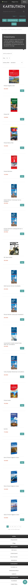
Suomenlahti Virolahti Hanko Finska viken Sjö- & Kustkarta (13, 343)
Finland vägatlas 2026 (9, 85)
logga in (15, 16)
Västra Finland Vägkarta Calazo (11, 514)
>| (20, 526)
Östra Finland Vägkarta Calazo (11, 486)
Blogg (14, 543)
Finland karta (19, 29)
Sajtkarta (14, 574)
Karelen (6, 429)
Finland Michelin (8, 171)
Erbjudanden (14, 539)
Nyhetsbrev (14, 560)
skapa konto (22, 16)
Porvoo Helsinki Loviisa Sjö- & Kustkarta (13, 314)
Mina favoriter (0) (12, 20)
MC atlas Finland (8, 257)
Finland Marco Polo (8, 143)
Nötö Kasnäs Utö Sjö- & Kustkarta (12, 286)
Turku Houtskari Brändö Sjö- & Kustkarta (14, 371)
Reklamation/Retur (14, 570)
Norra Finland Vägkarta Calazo (11, 457)
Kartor (6, 29)
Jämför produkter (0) (7, 53)
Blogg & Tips (15, 1)
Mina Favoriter (14, 557)
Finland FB (6, 114)
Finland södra (7, 400)
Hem (2, 29)
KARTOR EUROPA (11, 29)
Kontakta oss (14, 567)
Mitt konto (14, 550)
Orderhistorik (14, 553)
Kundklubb (14, 580)
